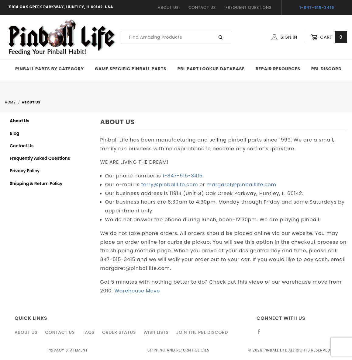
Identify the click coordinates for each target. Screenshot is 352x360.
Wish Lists (155, 332)
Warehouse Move (137, 290)
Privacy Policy (25, 171)
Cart (329, 37)
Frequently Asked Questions (40, 158)
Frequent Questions (248, 7)
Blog (14, 133)
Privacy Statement (67, 350)
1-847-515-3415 (316, 7)
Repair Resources (278, 69)
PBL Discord (326, 69)
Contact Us (202, 7)
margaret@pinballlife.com (241, 184)
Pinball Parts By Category (49, 69)
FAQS (88, 332)
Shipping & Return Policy (36, 183)
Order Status (119, 332)
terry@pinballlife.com (169, 184)
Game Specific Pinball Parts (130, 69)
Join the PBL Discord (202, 332)
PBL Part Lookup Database (211, 69)
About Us (168, 7)
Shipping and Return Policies (178, 350)
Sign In (284, 37)
